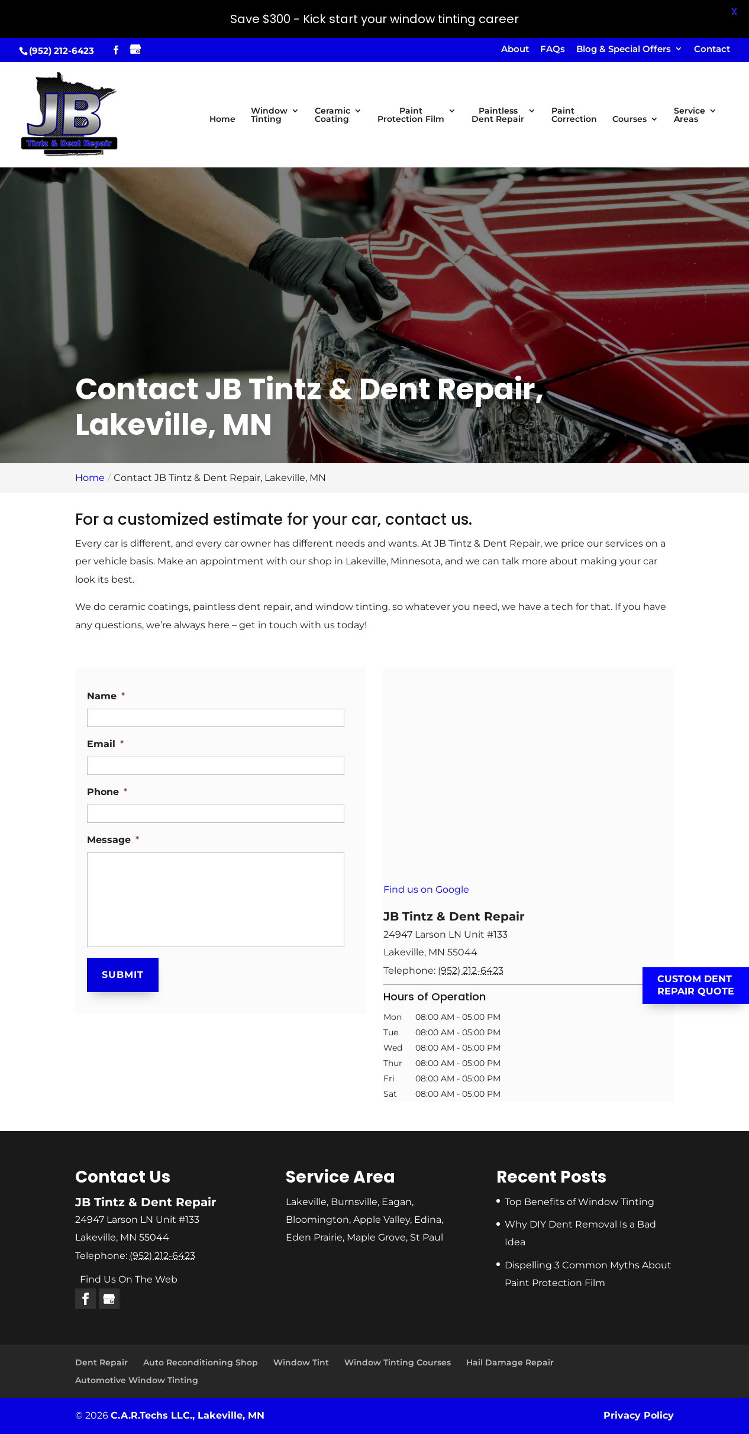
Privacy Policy (638, 1415)
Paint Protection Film (410, 115)
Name (106, 696)
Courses (629, 119)
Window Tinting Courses (397, 1362)
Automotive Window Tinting (136, 1380)
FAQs (552, 49)
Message (113, 839)
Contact (712, 49)
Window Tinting (269, 115)
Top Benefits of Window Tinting (579, 1201)
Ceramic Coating (332, 115)
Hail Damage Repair (510, 1362)
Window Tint (301, 1362)
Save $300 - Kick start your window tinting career (374, 19)
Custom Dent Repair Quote (695, 985)
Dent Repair (101, 1362)
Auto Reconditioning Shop (200, 1362)
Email (105, 744)
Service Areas (689, 115)
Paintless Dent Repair (498, 115)
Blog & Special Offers (623, 49)
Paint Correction (574, 115)
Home (222, 119)
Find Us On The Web (128, 1279)
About (515, 49)
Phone (107, 791)
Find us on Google (426, 889)
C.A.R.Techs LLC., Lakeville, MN (187, 1415)
